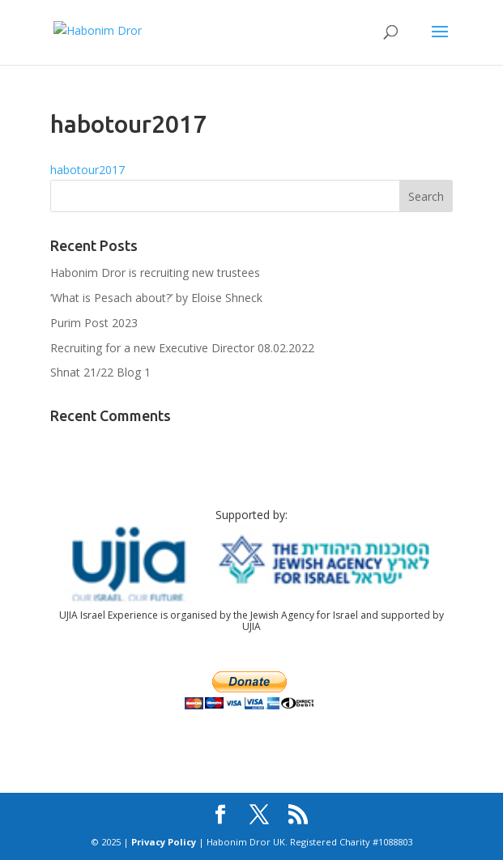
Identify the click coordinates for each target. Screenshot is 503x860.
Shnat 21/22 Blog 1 (100, 372)
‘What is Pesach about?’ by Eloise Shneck (156, 297)
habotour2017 (87, 169)
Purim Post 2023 (94, 322)
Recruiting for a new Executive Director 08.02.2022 (182, 347)
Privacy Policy (163, 842)
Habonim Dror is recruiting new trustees (155, 272)
